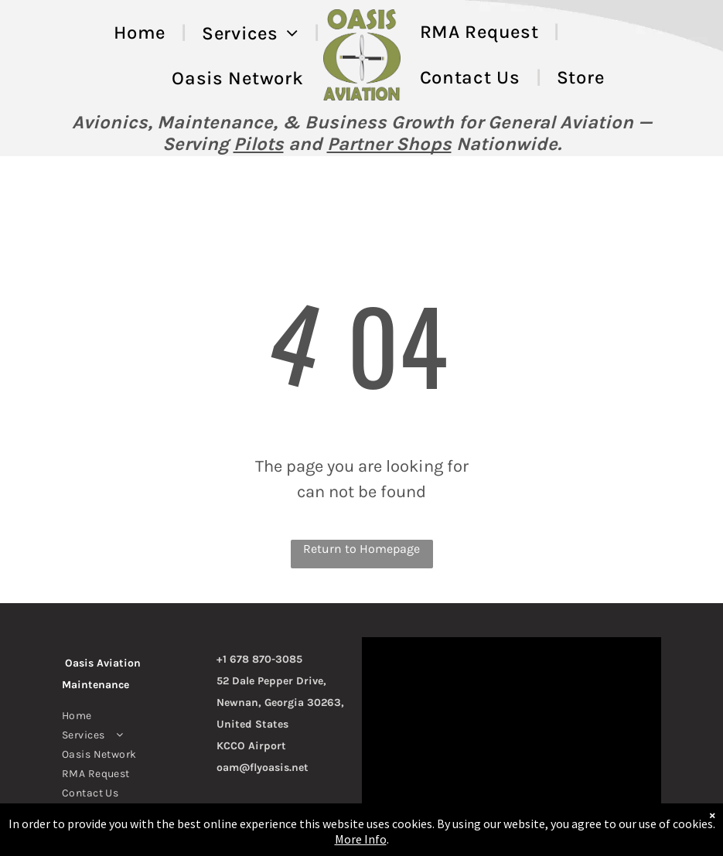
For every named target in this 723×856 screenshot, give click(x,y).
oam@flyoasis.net (263, 767)
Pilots (259, 144)
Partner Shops (389, 144)
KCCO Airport (251, 745)
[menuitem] (142, 33)
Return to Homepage (361, 548)
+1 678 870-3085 (259, 659)
